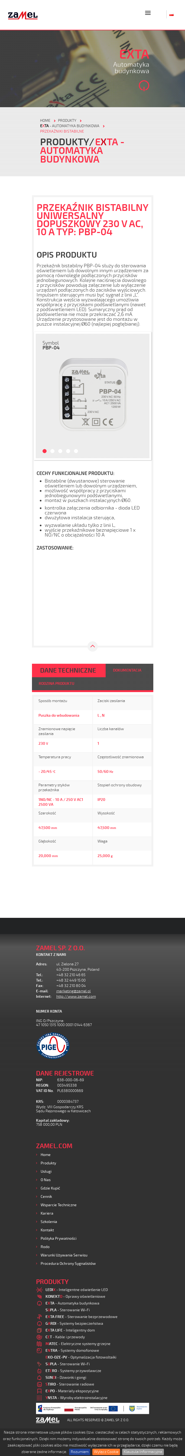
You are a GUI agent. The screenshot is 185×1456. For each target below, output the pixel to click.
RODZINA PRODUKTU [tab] (56, 683)
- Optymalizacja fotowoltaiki (81, 1357)
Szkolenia (49, 1221)
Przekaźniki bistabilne (62, 131)
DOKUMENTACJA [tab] (127, 670)
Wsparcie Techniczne (59, 1205)
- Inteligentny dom (70, 1330)
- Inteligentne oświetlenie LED (77, 1290)
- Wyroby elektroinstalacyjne (77, 1398)
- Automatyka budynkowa (69, 126)
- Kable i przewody (65, 1337)
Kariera (47, 1213)
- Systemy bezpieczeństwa (74, 1323)
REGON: (42, 1085)
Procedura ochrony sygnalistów (68, 1263)
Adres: (41, 964)
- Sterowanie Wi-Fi (68, 1310)
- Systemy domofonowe (72, 1350)
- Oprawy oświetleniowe (75, 1296)
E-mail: (42, 991)
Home (46, 1154)
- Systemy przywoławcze (73, 1371)
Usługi (46, 1171)
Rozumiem (80, 1452)
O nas (46, 1180)
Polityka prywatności (58, 1238)
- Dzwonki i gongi (66, 1377)
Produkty (48, 1163)
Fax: (40, 986)
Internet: (44, 997)
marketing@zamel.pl (73, 991)
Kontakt (47, 1230)
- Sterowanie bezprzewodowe (82, 1317)
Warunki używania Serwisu (64, 1255)
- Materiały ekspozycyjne (72, 1391)
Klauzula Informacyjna (143, 1452)
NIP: (39, 1080)
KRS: (40, 1102)
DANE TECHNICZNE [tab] (68, 670)
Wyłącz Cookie (106, 1452)
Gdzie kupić (50, 1188)
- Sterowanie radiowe (70, 1384)
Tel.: (39, 975)
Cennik (46, 1196)
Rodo (45, 1247)
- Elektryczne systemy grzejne (78, 1344)
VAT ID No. (45, 1091)
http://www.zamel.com (76, 996)
